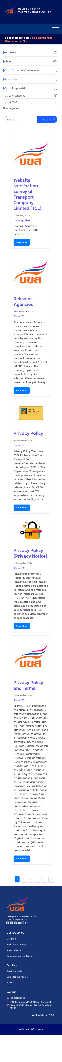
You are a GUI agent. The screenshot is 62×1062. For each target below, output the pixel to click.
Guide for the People (17, 977)
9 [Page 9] (44, 879)
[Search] (31, 119)
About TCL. (20, 316)
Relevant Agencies (23, 301)
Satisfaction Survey (17, 944)
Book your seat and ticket (20, 956)
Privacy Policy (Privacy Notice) (30, 553)
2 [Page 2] (23, 879)
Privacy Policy (28, 433)
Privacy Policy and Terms (28, 685)
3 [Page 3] (30, 879)
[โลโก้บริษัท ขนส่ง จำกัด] (10, 10)
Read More (21, 242)
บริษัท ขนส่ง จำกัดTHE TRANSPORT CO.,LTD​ (34, 10)
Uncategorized (22, 220)
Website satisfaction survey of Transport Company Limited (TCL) (27, 194)
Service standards (16, 971)
